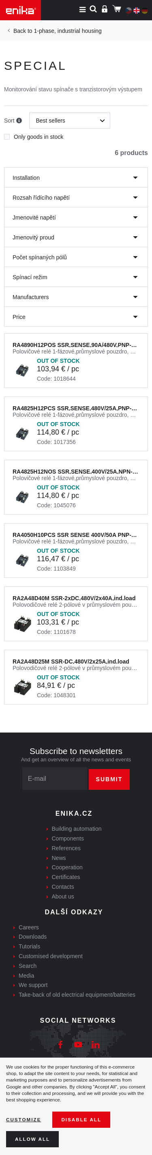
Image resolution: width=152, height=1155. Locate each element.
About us (63, 896)
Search (27, 966)
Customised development (51, 956)
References (66, 848)
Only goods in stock (33, 134)
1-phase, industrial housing (67, 31)
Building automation (77, 828)
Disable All (81, 1119)
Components (68, 838)
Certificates (66, 877)
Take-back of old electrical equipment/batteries (77, 994)
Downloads (33, 936)
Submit (109, 779)
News (59, 858)
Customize (23, 1119)
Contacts (63, 886)
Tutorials (29, 946)
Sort (13, 121)
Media (26, 975)
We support (33, 985)
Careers (29, 927)
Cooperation (67, 867)
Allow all (32, 1139)
